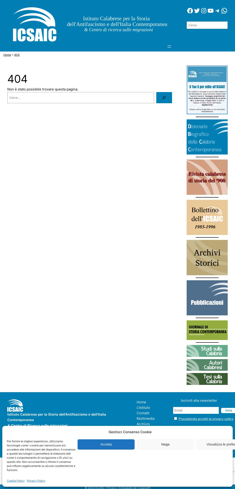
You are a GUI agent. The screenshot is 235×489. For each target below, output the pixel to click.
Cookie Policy (16, 480)
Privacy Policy (36, 480)
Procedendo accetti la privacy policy (206, 419)
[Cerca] (164, 97)
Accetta (106, 444)
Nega (165, 444)
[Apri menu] (169, 46)
